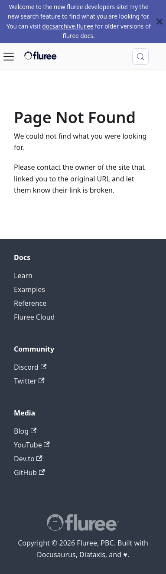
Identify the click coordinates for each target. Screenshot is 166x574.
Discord (30, 367)
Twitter (29, 381)
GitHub (29, 472)
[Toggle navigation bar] (8, 56)
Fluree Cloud (34, 317)
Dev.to (28, 458)
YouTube (32, 445)
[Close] (159, 21)
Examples (29, 289)
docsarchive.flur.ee (67, 26)
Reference (30, 303)
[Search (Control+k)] (140, 56)
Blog (25, 431)
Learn (23, 275)
